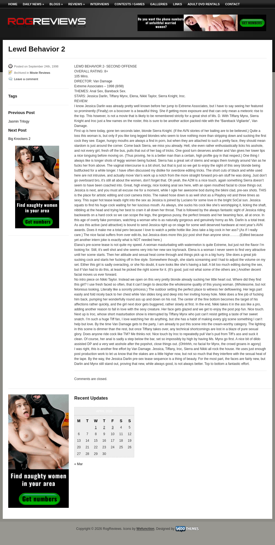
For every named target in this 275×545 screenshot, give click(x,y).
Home (12, 4)
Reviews (76, 4)
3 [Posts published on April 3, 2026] (113, 427)
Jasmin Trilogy (18, 121)
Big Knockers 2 (19, 139)
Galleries (158, 4)
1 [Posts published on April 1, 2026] (96, 427)
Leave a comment (26, 79)
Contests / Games (130, 4)
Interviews (99, 4)
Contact (232, 4)
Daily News (33, 4)
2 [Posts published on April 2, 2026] (104, 427)
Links (177, 4)
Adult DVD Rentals (204, 4)
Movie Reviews (40, 72)
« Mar (78, 464)
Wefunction (145, 529)
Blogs (56, 4)
